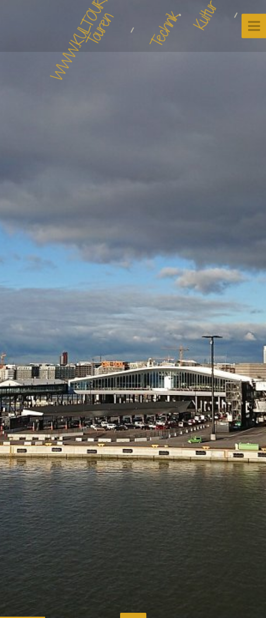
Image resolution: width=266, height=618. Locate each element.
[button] (26, 309)
